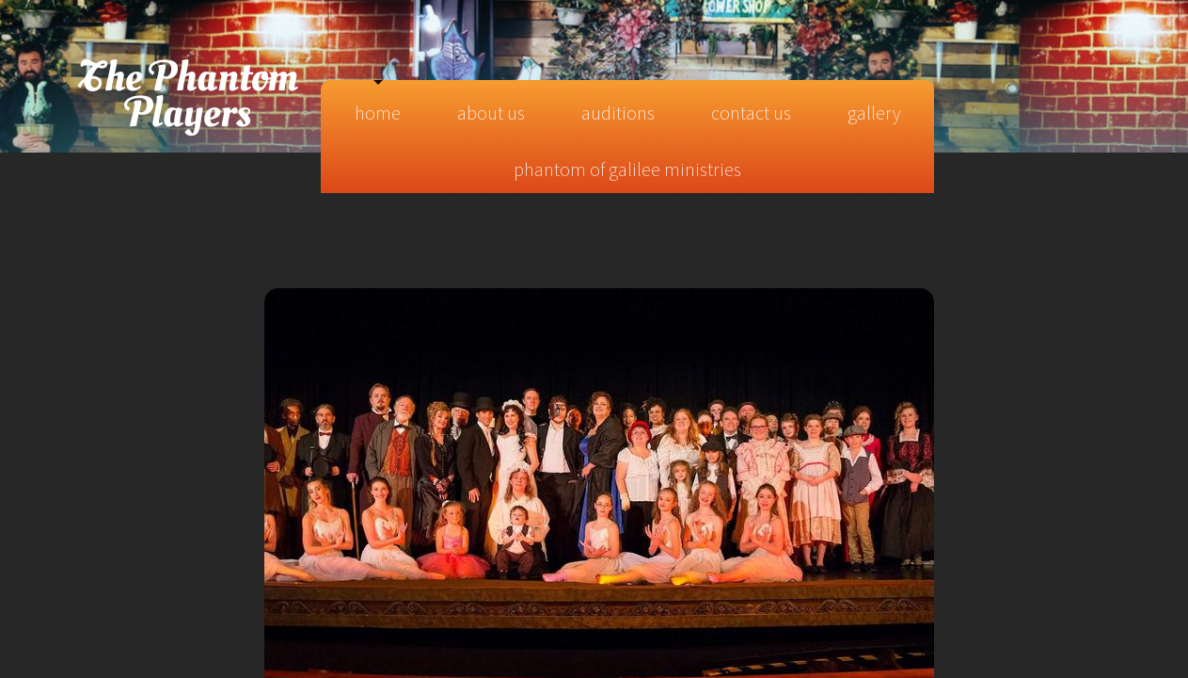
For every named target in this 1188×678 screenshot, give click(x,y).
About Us (491, 112)
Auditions (618, 112)
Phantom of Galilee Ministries (627, 169)
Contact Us (751, 112)
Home (378, 112)
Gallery (873, 112)
